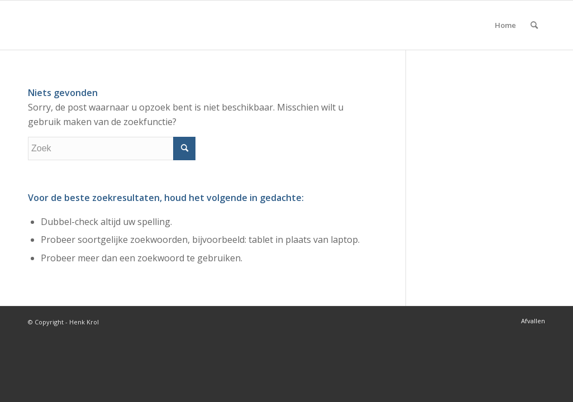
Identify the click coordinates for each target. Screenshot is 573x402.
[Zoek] (534, 25)
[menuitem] (534, 25)
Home (505, 25)
